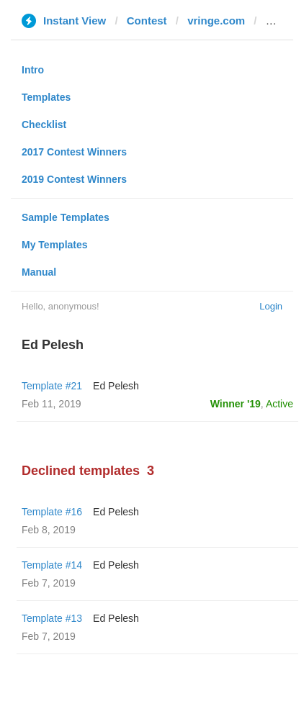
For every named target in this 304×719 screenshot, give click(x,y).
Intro (33, 70)
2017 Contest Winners (74, 152)
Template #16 (52, 511)
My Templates (55, 244)
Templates (46, 97)
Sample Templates (65, 217)
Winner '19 (235, 404)
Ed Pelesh (116, 386)
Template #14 (52, 565)
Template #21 (52, 386)
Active (279, 404)
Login (270, 306)
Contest (147, 20)
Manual (39, 272)
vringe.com (216, 20)
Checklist (44, 124)
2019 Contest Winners (74, 179)
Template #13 (52, 618)
